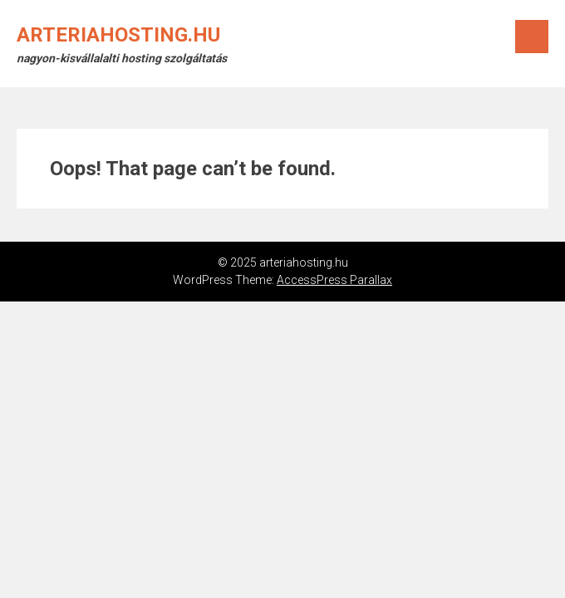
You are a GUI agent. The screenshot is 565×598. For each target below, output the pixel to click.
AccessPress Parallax (334, 280)
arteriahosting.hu (118, 35)
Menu (531, 36)
